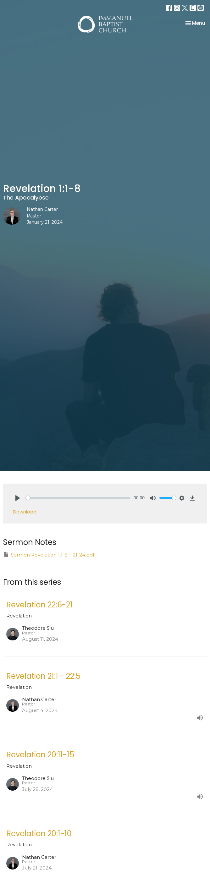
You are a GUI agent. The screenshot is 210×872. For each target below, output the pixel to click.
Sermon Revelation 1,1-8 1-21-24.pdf (48, 554)
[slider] (78, 498)
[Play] (18, 498)
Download (24, 511)
